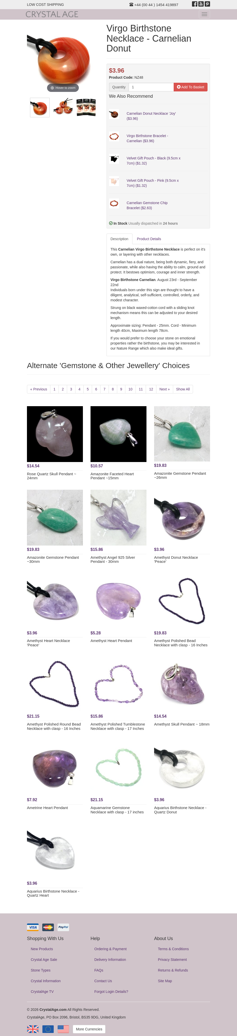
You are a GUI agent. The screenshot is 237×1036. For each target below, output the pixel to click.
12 (151, 389)
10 (130, 389)
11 (141, 389)
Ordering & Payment (110, 949)
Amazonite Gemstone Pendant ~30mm (53, 559)
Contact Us (103, 981)
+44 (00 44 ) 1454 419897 (153, 5)
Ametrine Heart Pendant (47, 807)
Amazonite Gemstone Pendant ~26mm (180, 475)
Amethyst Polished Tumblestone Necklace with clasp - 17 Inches (118, 726)
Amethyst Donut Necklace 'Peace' (176, 559)
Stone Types (41, 970)
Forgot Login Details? (111, 992)
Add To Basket (190, 87)
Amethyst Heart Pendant (111, 640)
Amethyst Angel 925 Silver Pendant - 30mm (113, 559)
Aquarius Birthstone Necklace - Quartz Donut (180, 809)
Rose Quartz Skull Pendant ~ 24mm (51, 476)
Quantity (119, 87)
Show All (183, 389)
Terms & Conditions (173, 949)
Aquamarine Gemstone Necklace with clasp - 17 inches (117, 809)
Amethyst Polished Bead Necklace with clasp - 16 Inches (181, 642)
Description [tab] (119, 239)
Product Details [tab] (149, 239)
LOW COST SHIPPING (45, 5)
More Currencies (89, 1029)
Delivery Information (110, 960)
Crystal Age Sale (44, 960)
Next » (164, 389)
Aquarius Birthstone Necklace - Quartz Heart (53, 893)
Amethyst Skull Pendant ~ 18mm (182, 724)
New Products (42, 949)
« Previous (38, 389)
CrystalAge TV (42, 992)
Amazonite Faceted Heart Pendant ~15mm (112, 476)
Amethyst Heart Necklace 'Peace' (48, 642)
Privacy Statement (172, 960)
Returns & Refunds (173, 970)
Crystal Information (46, 981)
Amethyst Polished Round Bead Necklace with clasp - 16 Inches (54, 726)
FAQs (98, 970)
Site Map (165, 981)
